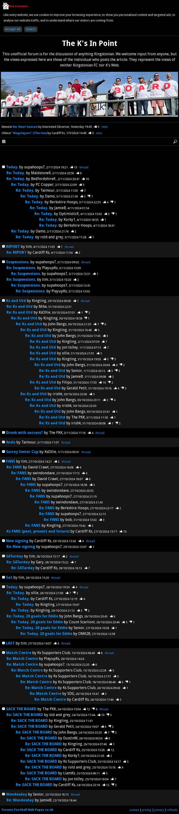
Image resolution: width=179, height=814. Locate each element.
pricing (146, 810)
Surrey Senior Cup (22, 452)
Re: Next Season (25, 126)
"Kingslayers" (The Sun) (30, 133)
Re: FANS (14, 467)
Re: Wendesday (20, 800)
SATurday (14, 556)
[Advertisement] (89, 156)
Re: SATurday (18, 562)
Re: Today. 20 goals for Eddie (32, 616)
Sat (9, 577)
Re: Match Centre (23, 658)
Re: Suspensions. (21, 268)
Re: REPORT (17, 252)
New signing (17, 541)
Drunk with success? (25, 432)
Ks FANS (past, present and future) (38, 531)
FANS (10, 461)
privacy (159, 810)
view (105, 126)
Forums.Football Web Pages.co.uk (27, 809)
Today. (12, 167)
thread (83, 167)
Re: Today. (16, 173)
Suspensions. (17, 262)
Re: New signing (21, 546)
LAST (11, 643)
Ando (10, 442)
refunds (172, 810)
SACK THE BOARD (21, 709)
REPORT (13, 246)
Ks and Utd (16, 300)
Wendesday (16, 794)
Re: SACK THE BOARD (25, 715)
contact (134, 810)
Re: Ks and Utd (20, 306)
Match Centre (19, 653)
